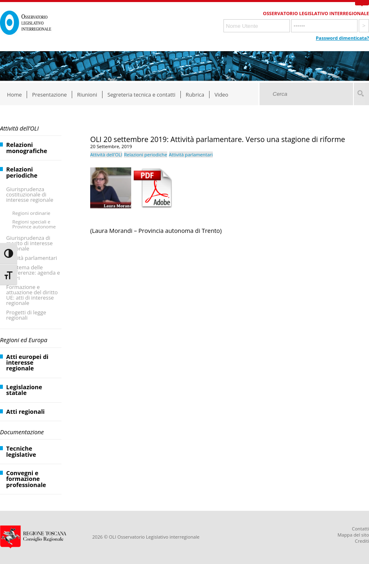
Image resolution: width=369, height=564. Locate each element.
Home (14, 94)
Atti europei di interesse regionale (27, 362)
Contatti (360, 529)
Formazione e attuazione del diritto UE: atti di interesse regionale (32, 295)
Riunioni (87, 94)
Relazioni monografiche (26, 147)
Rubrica (195, 94)
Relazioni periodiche (21, 172)
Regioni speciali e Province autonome (34, 224)
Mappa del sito (353, 535)
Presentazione (49, 94)
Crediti (362, 541)
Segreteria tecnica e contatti (141, 94)
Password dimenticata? (342, 38)
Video (221, 94)
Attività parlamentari (31, 258)
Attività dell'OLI (106, 154)
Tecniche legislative (21, 451)
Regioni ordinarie (31, 213)
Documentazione (22, 432)
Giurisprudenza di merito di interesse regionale (29, 243)
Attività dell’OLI (19, 128)
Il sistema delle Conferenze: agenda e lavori (33, 273)
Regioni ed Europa (23, 340)
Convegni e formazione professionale (26, 479)
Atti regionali (25, 411)
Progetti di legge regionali (26, 315)
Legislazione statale (24, 390)
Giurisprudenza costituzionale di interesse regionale (29, 194)
